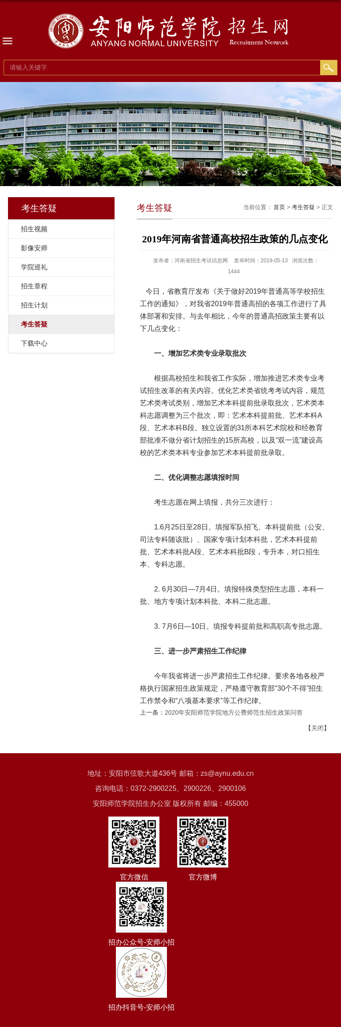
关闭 (317, 727)
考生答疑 (303, 207)
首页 (279, 207)
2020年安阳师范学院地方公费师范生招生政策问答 (234, 712)
